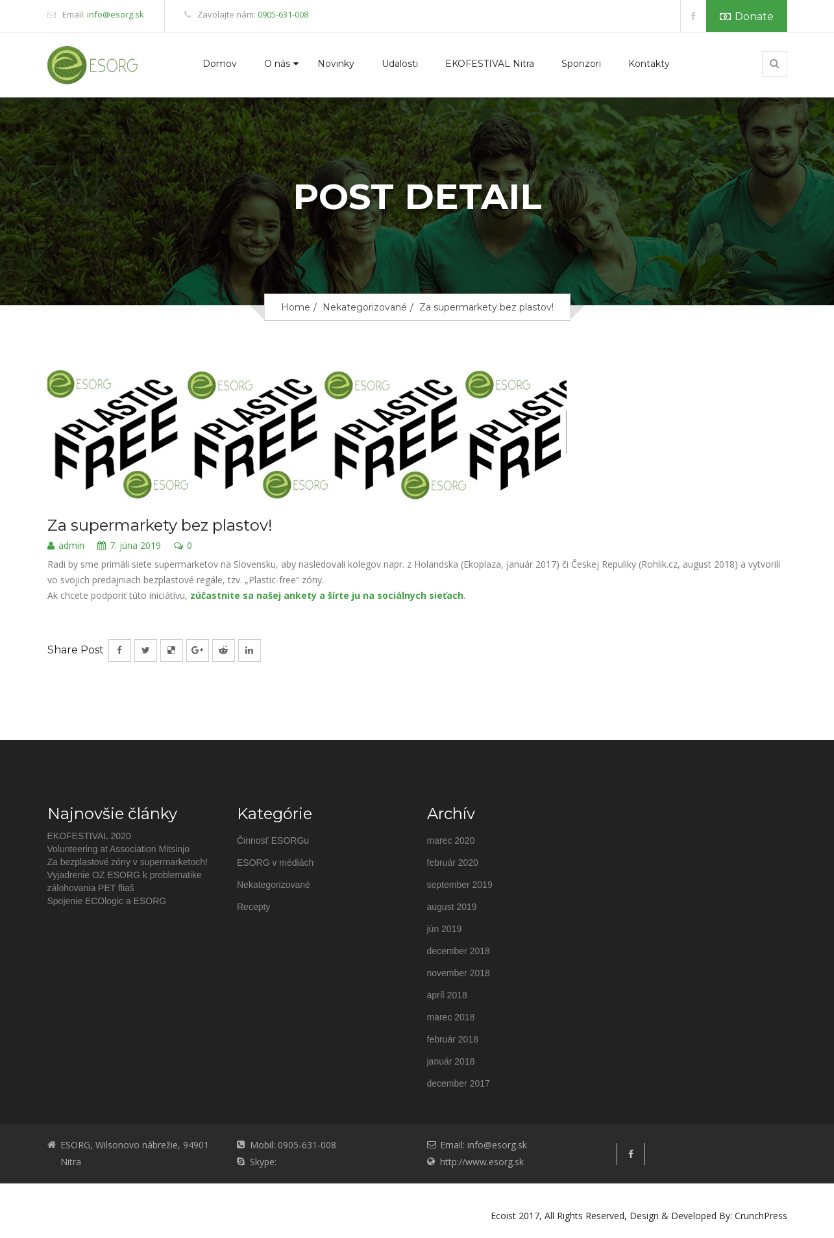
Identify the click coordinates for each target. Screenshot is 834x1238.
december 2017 (458, 1083)
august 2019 (452, 907)
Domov (219, 63)
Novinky (335, 63)
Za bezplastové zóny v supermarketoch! (127, 862)
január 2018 (451, 1061)
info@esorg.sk (115, 14)
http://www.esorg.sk (482, 1162)
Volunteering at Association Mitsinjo (118, 849)
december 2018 (458, 951)
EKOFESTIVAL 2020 (89, 836)
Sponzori (581, 63)
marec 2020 (451, 840)
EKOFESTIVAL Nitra (489, 63)
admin (65, 546)
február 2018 (452, 1039)
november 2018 (458, 973)
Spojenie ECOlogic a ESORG (107, 901)
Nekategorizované (365, 307)
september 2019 (460, 884)
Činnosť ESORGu (273, 840)
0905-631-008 (283, 14)
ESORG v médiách (275, 862)
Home (295, 307)
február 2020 (452, 862)
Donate (747, 16)
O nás (277, 63)
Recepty (253, 907)
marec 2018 (451, 1017)
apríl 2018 (447, 995)
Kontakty (649, 63)
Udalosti (400, 63)
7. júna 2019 (129, 546)
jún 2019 (444, 929)
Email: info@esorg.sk (483, 1145)
